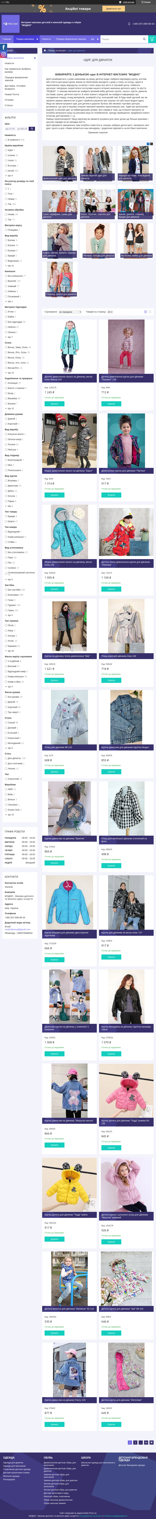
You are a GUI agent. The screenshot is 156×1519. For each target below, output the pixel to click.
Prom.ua (92, 1513)
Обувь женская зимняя (55, 1503)
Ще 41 (11, 265)
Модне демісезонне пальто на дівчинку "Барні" (69, 470)
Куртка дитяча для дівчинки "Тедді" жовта (66, 1214)
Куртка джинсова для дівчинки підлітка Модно (125, 747)
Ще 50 (11, 651)
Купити (54, 404)
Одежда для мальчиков (14, 1466)
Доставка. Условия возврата (15, 87)
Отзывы (9, 99)
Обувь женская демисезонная (58, 1500)
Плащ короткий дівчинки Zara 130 (118, 656)
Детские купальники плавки (16, 1472)
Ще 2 (10, 301)
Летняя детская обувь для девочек (60, 1490)
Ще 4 (10, 686)
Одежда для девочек (13, 1462)
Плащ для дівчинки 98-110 (58, 747)
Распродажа (9, 1479)
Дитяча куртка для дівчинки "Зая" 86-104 (122, 1309)
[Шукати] (144, 39)
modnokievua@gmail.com (17, 929)
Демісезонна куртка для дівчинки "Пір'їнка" (123, 470)
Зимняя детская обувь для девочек (61, 1480)
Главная (7, 39)
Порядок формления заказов (71, 39)
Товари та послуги (57, 50)
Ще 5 (10, 615)
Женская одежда (11, 1476)
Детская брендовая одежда (132, 1465)
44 (146, 1442)
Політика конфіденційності (115, 1516)
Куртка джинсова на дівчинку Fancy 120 (65, 1400)
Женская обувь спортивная (57, 1496)
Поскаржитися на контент (90, 1516)
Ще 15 (11, 373)
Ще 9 (10, 579)
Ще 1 (10, 506)
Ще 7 (10, 337)
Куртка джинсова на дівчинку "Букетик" (65, 838)
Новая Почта (12, 94)
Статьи (9, 105)
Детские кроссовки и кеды (56, 1493)
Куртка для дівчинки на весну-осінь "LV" (121, 932)
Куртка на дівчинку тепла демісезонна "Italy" (67, 656)
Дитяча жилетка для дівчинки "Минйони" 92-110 (69, 1309)
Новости (46, 39)
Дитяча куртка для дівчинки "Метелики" (121, 1400)
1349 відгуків (128, 2)
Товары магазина (25, 39)
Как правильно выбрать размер (18, 70)
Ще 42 (11, 814)
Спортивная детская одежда (16, 1469)
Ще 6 (10, 175)
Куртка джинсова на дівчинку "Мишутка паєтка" (69, 1120)
